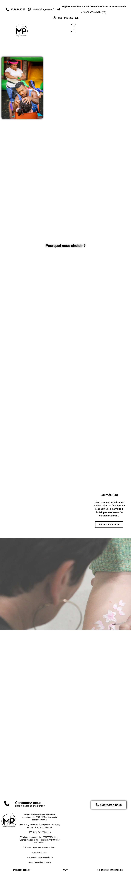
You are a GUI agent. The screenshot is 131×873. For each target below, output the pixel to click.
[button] (73, 28)
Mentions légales (22, 870)
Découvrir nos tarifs (109, 524)
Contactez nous (28, 803)
